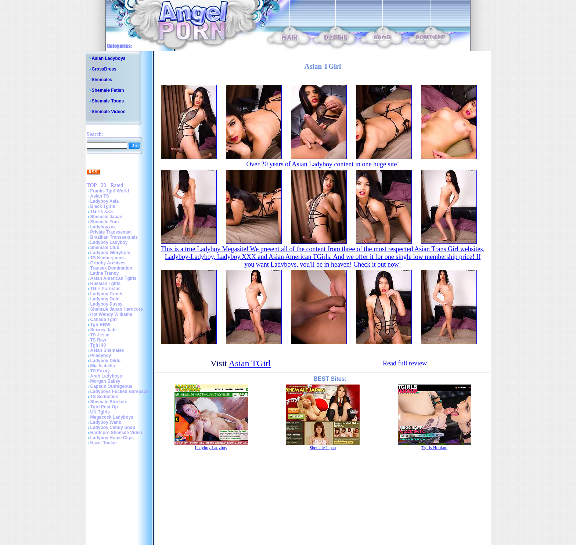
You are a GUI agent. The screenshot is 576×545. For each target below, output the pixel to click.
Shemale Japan (106, 216)
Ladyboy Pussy (106, 304)
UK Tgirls (100, 412)
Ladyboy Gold (105, 299)
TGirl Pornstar (105, 288)
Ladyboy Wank (105, 422)
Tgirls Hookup (434, 447)
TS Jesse (99, 335)
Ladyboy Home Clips (112, 437)
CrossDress (104, 69)
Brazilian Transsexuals (114, 237)
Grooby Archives (108, 263)
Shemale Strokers (108, 401)
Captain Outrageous (111, 386)
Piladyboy (100, 355)
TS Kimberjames (107, 257)
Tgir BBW (100, 324)
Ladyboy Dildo (105, 360)
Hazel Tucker (103, 442)
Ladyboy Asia (104, 201)
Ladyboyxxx (103, 227)
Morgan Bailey (105, 381)
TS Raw (98, 340)
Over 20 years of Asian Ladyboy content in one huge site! (322, 164)
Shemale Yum (104, 221)
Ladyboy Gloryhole (110, 252)
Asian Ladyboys (109, 58)
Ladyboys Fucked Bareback (119, 391)
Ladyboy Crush (106, 293)
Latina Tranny (104, 273)
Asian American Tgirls (113, 278)
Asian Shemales (107, 350)
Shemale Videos (109, 111)
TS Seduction (104, 396)
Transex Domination (111, 268)
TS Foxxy (100, 370)
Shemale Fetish (108, 90)
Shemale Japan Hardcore (116, 309)
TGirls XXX (101, 211)
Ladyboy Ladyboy (109, 242)
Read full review (405, 363)
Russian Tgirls (105, 283)
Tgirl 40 (98, 345)
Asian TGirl (250, 363)
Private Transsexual (111, 232)
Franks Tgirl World (109, 191)
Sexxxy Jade (103, 329)
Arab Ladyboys (106, 376)
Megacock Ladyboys (111, 417)
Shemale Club (104, 247)
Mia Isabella (102, 365)
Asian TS (99, 196)
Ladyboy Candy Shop (113, 427)
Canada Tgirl (103, 319)
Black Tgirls (102, 206)
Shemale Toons (108, 101)
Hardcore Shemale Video (116, 432)
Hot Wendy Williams (111, 314)
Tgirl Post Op (104, 406)
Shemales (102, 79)
